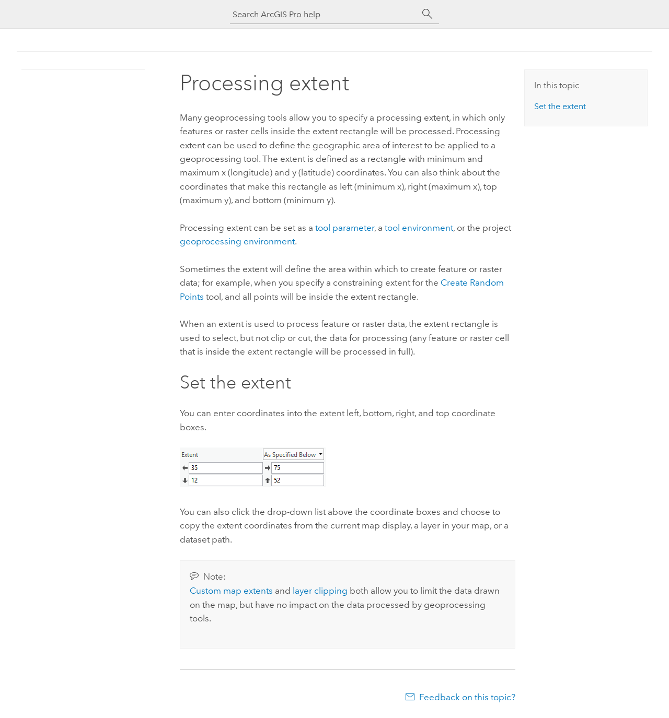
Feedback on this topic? (467, 697)
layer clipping (320, 590)
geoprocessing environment (237, 241)
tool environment (419, 227)
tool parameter (344, 227)
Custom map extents (231, 590)
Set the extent (560, 106)
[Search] (427, 14)
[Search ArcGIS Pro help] (324, 14)
